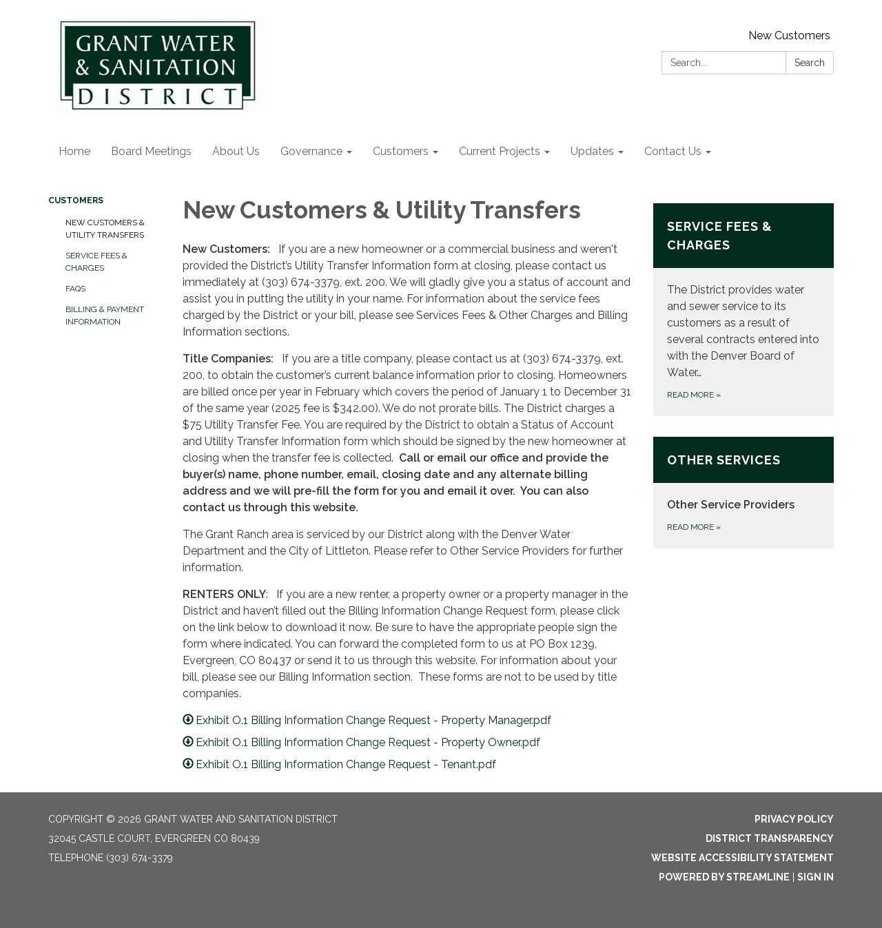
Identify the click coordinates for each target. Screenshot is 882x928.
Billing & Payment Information (104, 316)
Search (809, 62)
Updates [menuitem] (592, 151)
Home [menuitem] (74, 151)
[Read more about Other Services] (743, 492)
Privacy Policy (794, 819)
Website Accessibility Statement (742, 857)
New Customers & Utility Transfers (105, 229)
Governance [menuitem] (311, 151)
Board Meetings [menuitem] (151, 151)
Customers (75, 200)
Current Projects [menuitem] (499, 151)
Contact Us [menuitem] (672, 151)
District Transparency (770, 838)
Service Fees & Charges (96, 262)
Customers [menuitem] (401, 151)
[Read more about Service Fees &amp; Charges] (743, 309)
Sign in (815, 877)
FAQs (75, 288)
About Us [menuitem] (236, 151)
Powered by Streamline (724, 877)
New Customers (789, 35)
